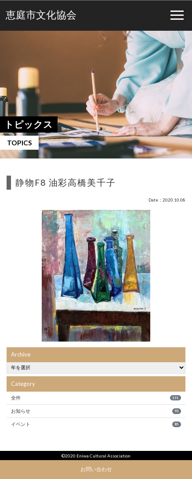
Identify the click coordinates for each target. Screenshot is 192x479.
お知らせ (96, 411)
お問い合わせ (96, 469)
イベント (96, 424)
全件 (96, 398)
